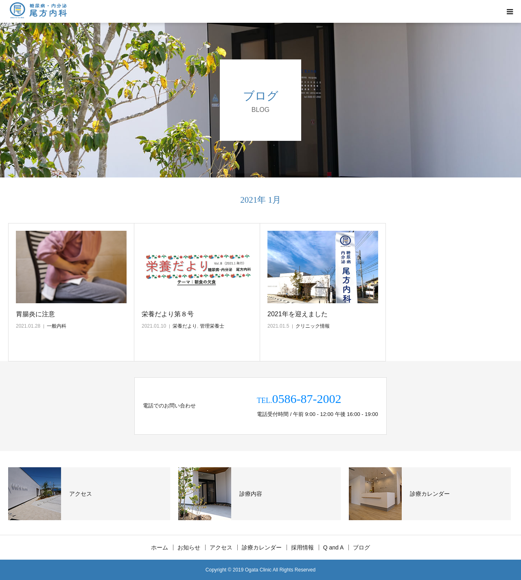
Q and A (333, 547)
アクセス (221, 547)
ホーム (159, 547)
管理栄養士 (212, 326)
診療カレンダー (262, 547)
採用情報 (302, 547)
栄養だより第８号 (168, 314)
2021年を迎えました (297, 314)
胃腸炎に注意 (35, 314)
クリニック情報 (313, 326)
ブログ (361, 547)
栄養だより (185, 326)
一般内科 (56, 326)
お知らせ (188, 547)
